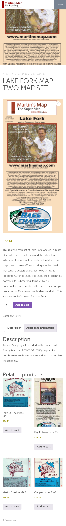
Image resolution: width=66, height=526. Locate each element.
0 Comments (9, 520)
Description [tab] (14, 327)
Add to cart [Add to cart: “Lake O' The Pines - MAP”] (12, 430)
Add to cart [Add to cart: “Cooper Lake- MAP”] (43, 506)
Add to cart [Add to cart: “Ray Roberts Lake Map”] (43, 446)
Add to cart (22, 304)
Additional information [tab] (40, 327)
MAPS (17, 315)
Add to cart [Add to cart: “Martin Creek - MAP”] (12, 506)
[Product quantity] (7, 304)
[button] (58, 103)
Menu (61, 4)
